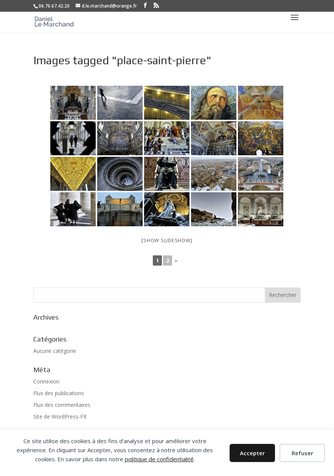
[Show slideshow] (166, 240)
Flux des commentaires (61, 404)
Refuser (302, 453)
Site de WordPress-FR (60, 416)
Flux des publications (58, 393)
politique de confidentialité (159, 459)
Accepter (252, 453)
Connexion (46, 381)
